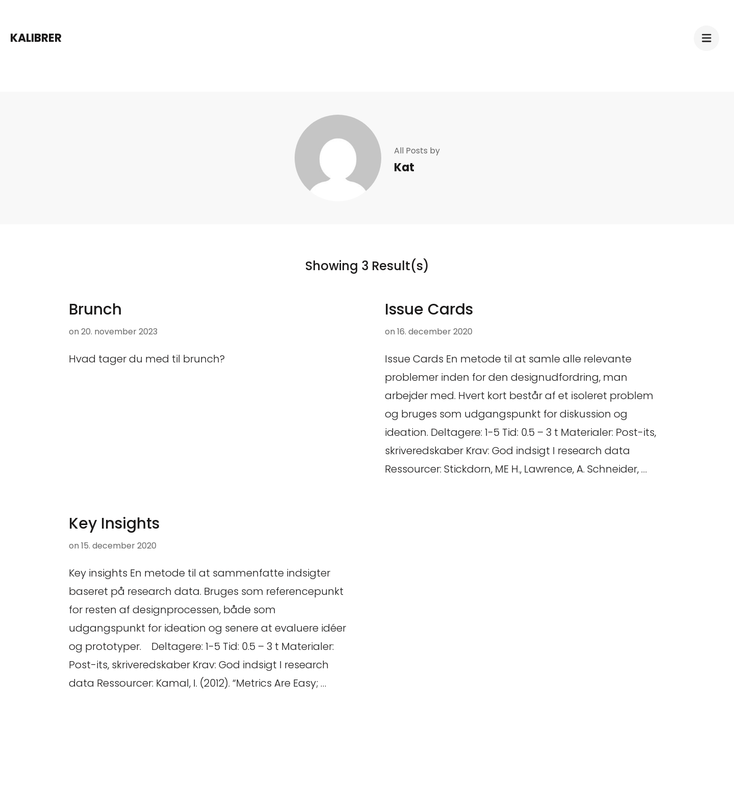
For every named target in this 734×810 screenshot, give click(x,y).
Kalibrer (36, 38)
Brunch (95, 309)
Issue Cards (429, 309)
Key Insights (114, 523)
